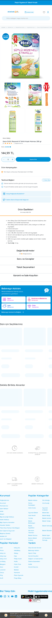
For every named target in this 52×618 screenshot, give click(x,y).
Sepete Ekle (33, 159)
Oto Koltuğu (46, 500)
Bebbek (16, 570)
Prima (2, 550)
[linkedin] (16, 597)
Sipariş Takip (32, 553)
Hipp (15, 556)
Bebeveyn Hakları (33, 550)
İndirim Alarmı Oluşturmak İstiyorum (17, 200)
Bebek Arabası (32, 500)
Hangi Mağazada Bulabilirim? (15, 194)
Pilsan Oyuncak (18, 575)
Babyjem (2, 564)
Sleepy (16, 553)
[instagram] (5, 597)
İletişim (2, 514)
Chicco (2, 572)
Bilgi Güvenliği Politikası (7, 517)
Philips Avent (18, 559)
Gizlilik (30, 564)
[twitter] (8, 597)
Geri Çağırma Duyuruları (7, 531)
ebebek (7, 147)
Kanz (1, 567)
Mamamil (17, 572)
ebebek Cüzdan (29, 12)
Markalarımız (4, 506)
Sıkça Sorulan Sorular (34, 548)
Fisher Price (17, 564)
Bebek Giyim (46, 535)
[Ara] (26, 18)
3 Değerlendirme (18, 143)
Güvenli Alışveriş (33, 567)
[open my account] (48, 12)
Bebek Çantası (46, 518)
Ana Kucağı (45, 503)
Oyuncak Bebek (33, 512)
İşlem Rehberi (4, 508)
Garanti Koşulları (33, 556)
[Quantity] (8, 159)
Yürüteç (30, 518)
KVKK (1, 511)
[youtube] (12, 597)
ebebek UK (3, 536)
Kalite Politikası (4, 519)
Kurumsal (3, 503)
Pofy (1, 575)
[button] (5, 143)
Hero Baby (6, 138)
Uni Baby (2, 561)
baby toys (3, 556)
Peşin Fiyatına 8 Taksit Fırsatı (26, 2)
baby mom (3, 559)
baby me (2, 553)
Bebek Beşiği (46, 515)
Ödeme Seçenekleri (34, 561)
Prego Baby (17, 578)
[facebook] (1, 597)
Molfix (16, 561)
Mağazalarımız (4, 500)
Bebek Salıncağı (47, 526)
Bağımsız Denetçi (5, 533)
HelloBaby (17, 550)
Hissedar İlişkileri (5, 525)
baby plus (17, 548)
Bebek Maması (32, 535)
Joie (1, 548)
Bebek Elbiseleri (47, 530)
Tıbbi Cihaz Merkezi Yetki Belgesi (10, 528)
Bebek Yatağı (46, 521)
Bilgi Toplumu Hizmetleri (7, 522)
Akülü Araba (32, 508)
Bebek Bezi (45, 512)
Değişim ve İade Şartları (35, 559)
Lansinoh (2, 570)
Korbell (16, 567)
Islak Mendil (31, 515)
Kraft (1, 578)
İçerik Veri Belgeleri (6, 539)
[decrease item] (3, 159)
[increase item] (12, 159)
